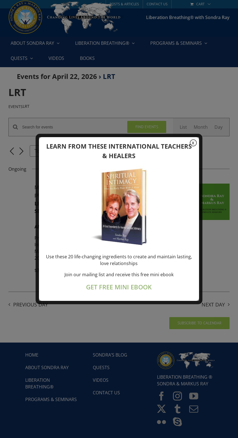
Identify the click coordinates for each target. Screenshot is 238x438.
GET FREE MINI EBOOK (119, 287)
